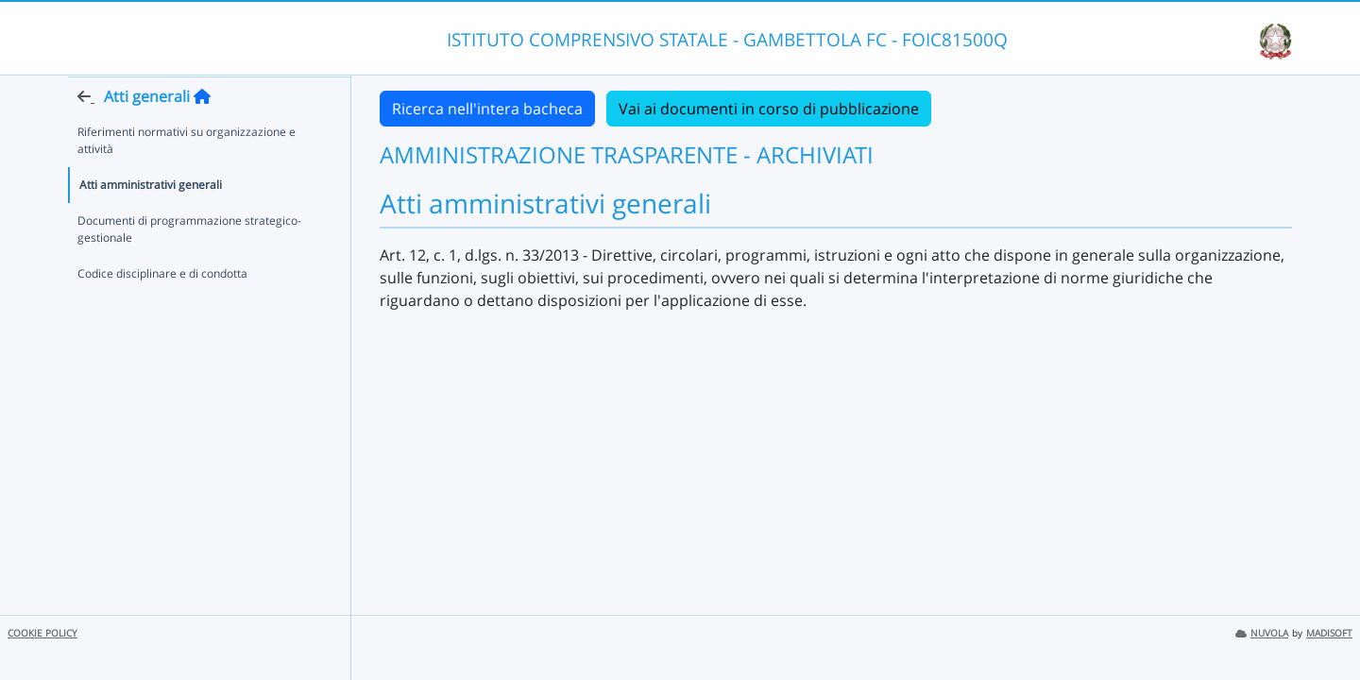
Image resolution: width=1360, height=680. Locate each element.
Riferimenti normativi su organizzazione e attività (186, 177)
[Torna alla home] (202, 133)
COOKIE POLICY (42, 633)
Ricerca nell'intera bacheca (487, 108)
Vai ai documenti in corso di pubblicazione (769, 108)
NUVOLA (1261, 633)
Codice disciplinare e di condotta (162, 310)
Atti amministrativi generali (150, 221)
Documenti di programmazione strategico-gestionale (189, 265)
